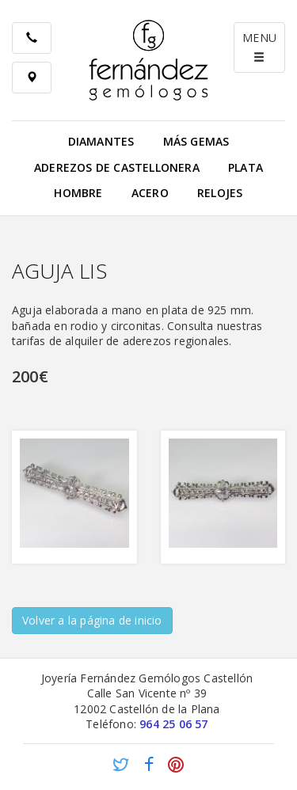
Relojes (219, 192)
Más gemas (196, 141)
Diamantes (101, 141)
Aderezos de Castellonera (117, 167)
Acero (150, 192)
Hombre (78, 192)
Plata (245, 167)
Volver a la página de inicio (92, 620)
